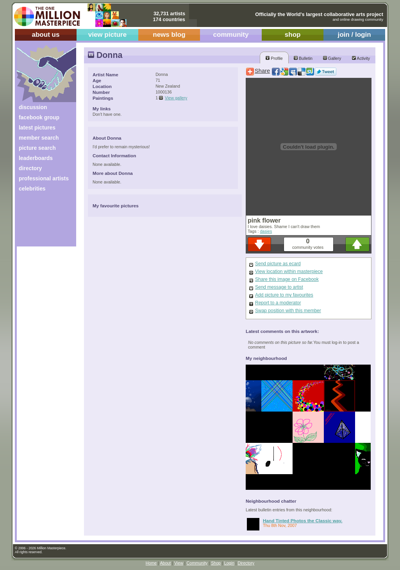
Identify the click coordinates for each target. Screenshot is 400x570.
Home (151, 563)
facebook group (39, 117)
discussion (33, 107)
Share (262, 71)
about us (45, 34)
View (178, 563)
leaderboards (36, 158)
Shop (216, 563)
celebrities (32, 188)
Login (229, 563)
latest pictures (37, 127)
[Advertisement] (41, 222)
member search (39, 138)
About (165, 563)
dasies (266, 231)
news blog (169, 34)
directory (30, 168)
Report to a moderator (278, 303)
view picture (107, 34)
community (231, 34)
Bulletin (303, 58)
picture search (37, 148)
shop (293, 34)
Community (197, 563)
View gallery (176, 97)
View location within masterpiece (289, 271)
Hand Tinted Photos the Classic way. (302, 520)
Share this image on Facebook (287, 279)
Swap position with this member (288, 310)
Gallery (332, 58)
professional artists (44, 178)
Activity (361, 58)
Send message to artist (279, 287)
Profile (274, 58)
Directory (246, 563)
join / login (354, 34)
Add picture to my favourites (284, 295)
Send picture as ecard (278, 263)
